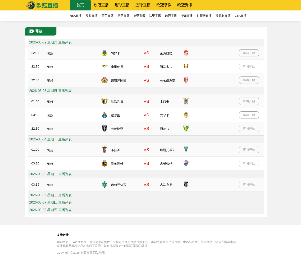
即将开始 (249, 53)
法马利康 (117, 101)
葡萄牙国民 (118, 80)
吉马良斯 (166, 185)
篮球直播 (142, 5)
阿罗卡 (115, 53)
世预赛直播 (204, 15)
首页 (80, 5)
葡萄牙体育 (118, 185)
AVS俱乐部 (167, 80)
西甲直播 (107, 15)
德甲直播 (139, 15)
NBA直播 (76, 15)
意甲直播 (123, 15)
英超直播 (91, 15)
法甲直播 (155, 15)
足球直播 (122, 5)
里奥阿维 (117, 164)
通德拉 (164, 129)
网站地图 (99, 252)
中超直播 (187, 15)
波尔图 (115, 115)
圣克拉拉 (166, 53)
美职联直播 (223, 15)
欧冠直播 (101, 5)
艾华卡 (164, 115)
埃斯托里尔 (168, 150)
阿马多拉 (166, 67)
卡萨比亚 (117, 129)
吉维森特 (166, 164)
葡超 (50, 53)
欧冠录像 (163, 5)
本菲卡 (164, 101)
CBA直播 (240, 15)
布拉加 (115, 150)
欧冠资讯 (184, 5)
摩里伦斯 (117, 67)
